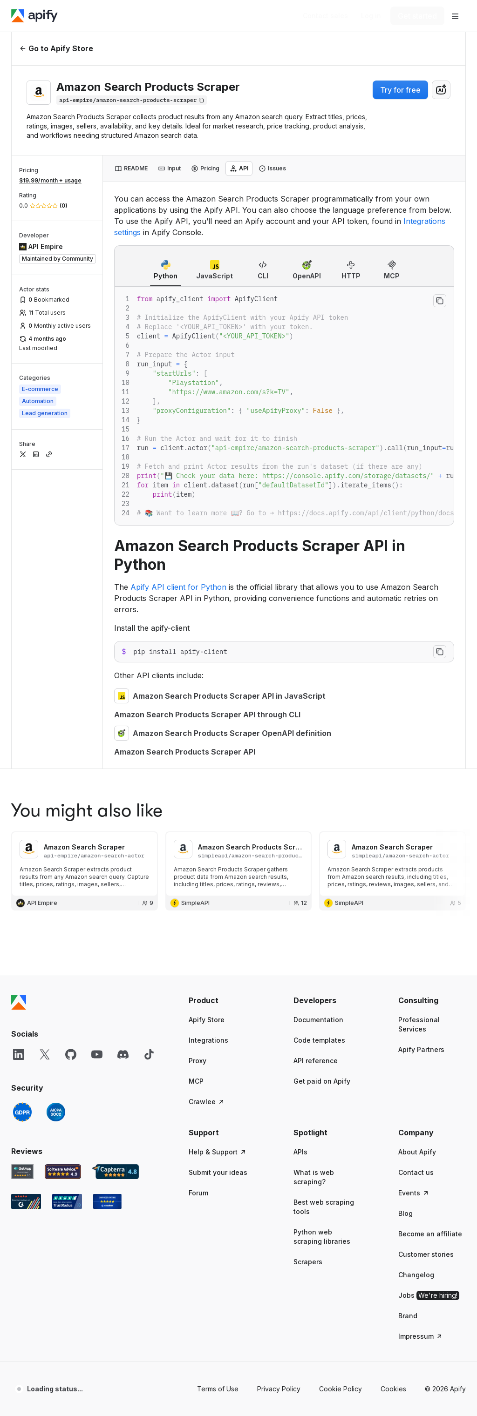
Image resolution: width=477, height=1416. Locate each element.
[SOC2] (56, 813)
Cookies (393, 1089)
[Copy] (131, 100)
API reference (315, 761)
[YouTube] (96, 755)
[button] (222, 701)
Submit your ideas (218, 873)
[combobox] (441, 90)
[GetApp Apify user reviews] (22, 872)
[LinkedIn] (18, 755)
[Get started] (417, 16)
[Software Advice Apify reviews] (63, 872)
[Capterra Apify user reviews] (115, 872)
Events (413, 893)
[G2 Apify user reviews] (26, 902)
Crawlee (207, 802)
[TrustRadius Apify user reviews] (67, 902)
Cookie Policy (340, 1089)
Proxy (197, 761)
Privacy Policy (278, 1089)
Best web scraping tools (323, 907)
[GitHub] (70, 755)
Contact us (416, 873)
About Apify (417, 852)
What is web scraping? (313, 877)
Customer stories (426, 955)
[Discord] (123, 755)
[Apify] (34, 15)
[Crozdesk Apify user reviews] (107, 902)
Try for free (400, 89)
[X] (44, 755)
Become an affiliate (430, 934)
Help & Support (218, 852)
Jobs (428, 996)
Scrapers (307, 962)
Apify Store (207, 720)
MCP (196, 782)
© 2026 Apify (445, 1089)
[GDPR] (22, 813)
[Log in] (371, 15)
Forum (198, 893)
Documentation (318, 720)
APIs (300, 852)
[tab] (131, 168)
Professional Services (419, 725)
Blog (405, 914)
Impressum (420, 1037)
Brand (407, 1016)
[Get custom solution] (325, 15)
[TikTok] (149, 755)
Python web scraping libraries (321, 937)
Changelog (416, 975)
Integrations (208, 741)
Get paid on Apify (321, 782)
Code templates (319, 741)
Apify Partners (421, 750)
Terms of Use (217, 1089)
